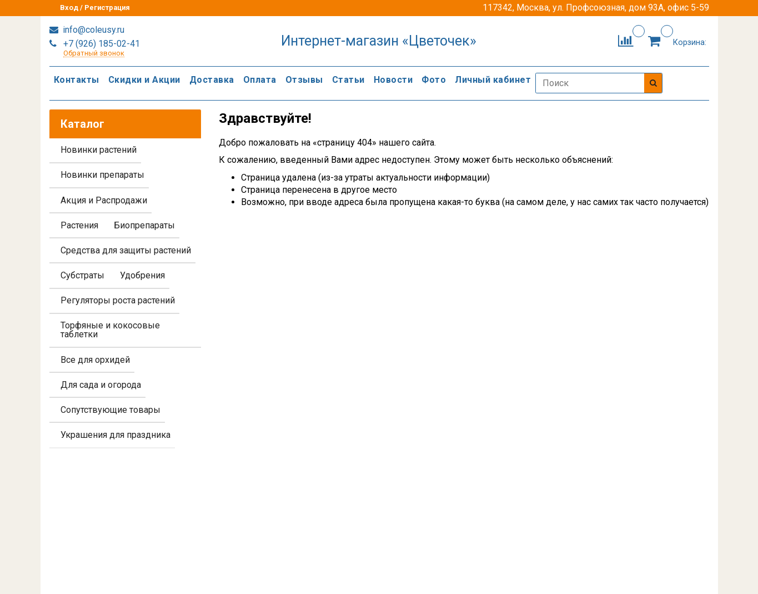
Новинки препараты (102, 174)
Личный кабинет (493, 79)
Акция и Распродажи (104, 200)
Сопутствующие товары (110, 410)
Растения (79, 225)
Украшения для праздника (115, 435)
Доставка (211, 79)
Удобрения (142, 275)
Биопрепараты (144, 225)
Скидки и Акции (144, 79)
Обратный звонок (93, 53)
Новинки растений (99, 149)
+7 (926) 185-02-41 (100, 43)
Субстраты (82, 275)
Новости (393, 79)
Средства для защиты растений (126, 250)
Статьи (348, 79)
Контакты (76, 79)
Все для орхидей (95, 360)
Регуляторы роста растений (118, 300)
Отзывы (304, 79)
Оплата (260, 79)
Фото (433, 79)
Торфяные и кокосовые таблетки (110, 330)
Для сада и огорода (101, 385)
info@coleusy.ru (92, 29)
